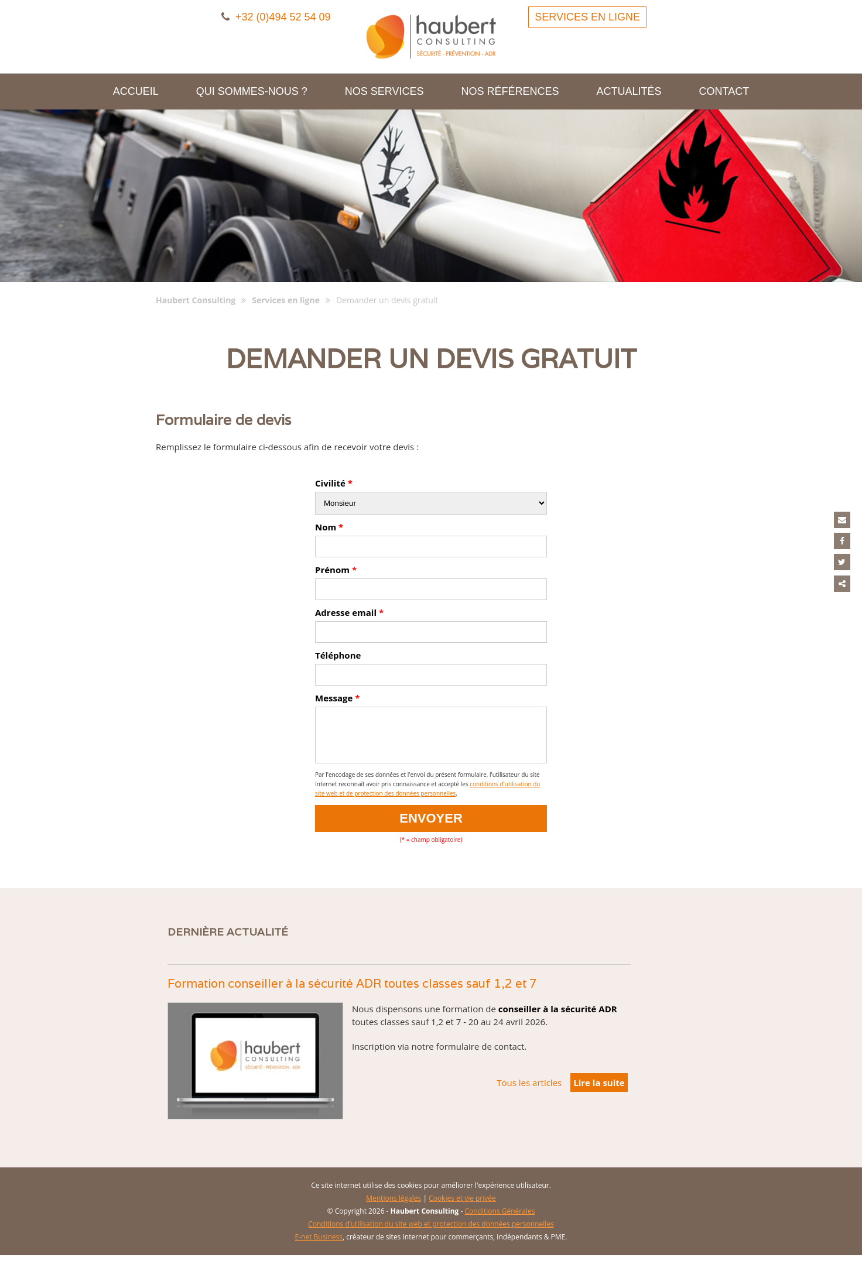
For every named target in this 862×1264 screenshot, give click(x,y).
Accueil (136, 91)
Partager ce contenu (844, 576)
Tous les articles (529, 1091)
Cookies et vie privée (462, 1207)
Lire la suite (598, 1091)
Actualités (629, 91)
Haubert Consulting (195, 300)
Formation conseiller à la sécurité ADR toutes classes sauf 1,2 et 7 (352, 992)
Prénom (336, 570)
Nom (329, 527)
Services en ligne (587, 17)
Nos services (384, 91)
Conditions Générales (500, 1220)
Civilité (334, 483)
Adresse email (349, 612)
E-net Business (319, 1246)
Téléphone (338, 655)
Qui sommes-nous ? (251, 91)
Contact (724, 91)
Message (337, 698)
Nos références (510, 91)
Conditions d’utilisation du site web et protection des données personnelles (431, 1233)
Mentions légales (393, 1207)
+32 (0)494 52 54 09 (276, 17)
